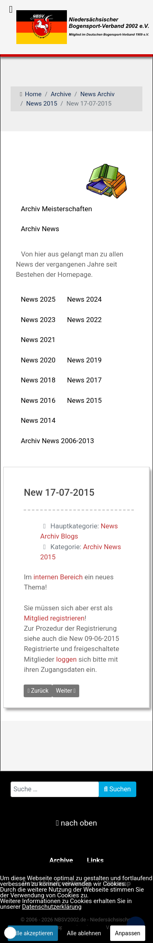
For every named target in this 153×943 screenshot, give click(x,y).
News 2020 (38, 360)
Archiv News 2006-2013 (57, 441)
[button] (10, 933)
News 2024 (84, 299)
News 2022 (84, 320)
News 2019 (84, 360)
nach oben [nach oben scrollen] (76, 823)
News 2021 (38, 340)
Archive (61, 860)
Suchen (117, 789)
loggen (66, 659)
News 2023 (38, 320)
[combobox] (55, 789)
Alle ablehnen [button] (84, 933)
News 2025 (38, 299)
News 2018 (38, 380)
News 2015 (84, 400)
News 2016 (38, 400)
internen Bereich (58, 577)
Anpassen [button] (127, 933)
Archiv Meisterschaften (56, 209)
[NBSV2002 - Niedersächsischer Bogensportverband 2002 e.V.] (79, 26)
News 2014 (38, 420)
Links (95, 860)
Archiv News (40, 229)
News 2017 (84, 380)
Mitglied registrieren (54, 618)
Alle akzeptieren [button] (33, 933)
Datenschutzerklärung (52, 906)
